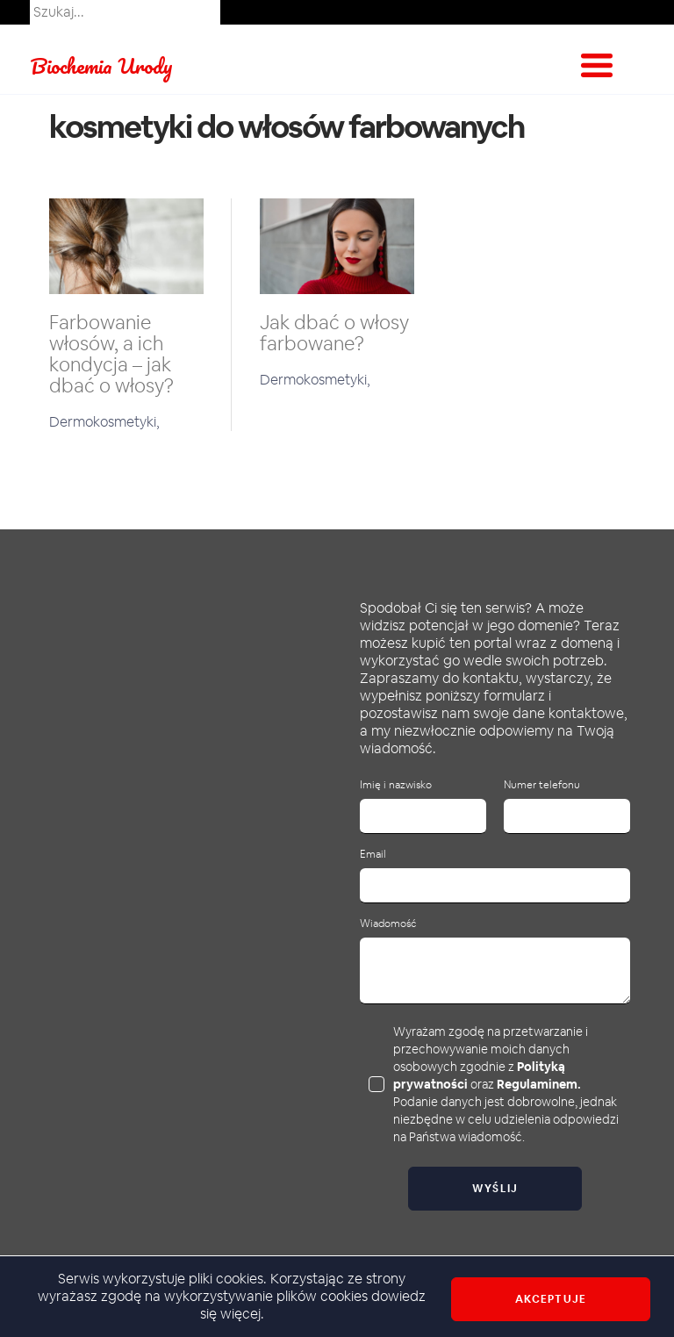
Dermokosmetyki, (104, 422)
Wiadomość (388, 924)
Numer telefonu (542, 785)
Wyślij (495, 1189)
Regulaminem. (539, 1084)
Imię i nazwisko (396, 785)
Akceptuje (550, 1299)
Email (373, 854)
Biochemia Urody (101, 65)
